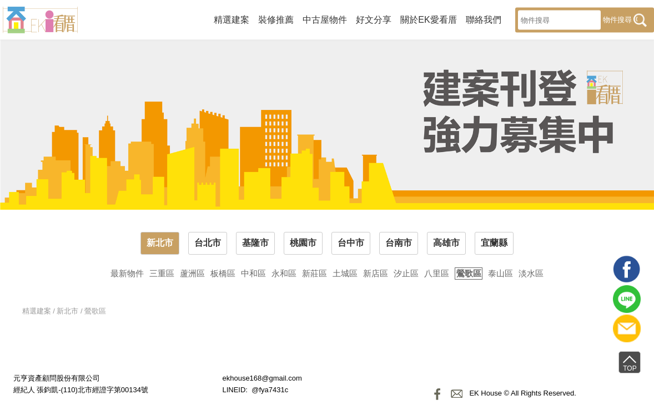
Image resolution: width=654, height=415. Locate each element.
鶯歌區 (468, 273)
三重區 (161, 273)
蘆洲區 (192, 273)
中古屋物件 (325, 19)
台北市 (207, 242)
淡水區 (531, 273)
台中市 (351, 242)
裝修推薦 (276, 19)
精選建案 (231, 19)
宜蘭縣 (494, 242)
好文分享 (373, 19)
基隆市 (255, 242)
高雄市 (446, 242)
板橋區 (222, 273)
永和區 (283, 273)
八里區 (436, 273)
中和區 (253, 273)
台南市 (398, 242)
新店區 (375, 273)
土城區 (345, 273)
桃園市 (303, 242)
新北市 (160, 242)
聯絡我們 (483, 19)
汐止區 (406, 273)
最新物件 (127, 273)
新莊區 (314, 273)
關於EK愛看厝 (428, 19)
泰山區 (500, 273)
